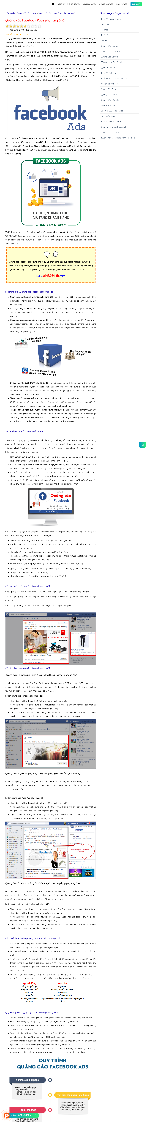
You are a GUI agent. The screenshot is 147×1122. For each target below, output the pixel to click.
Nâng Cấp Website (109, 84)
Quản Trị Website (108, 67)
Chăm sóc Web (89, 4)
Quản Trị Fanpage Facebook (113, 127)
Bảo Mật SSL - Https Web (112, 111)
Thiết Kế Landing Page (111, 19)
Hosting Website (108, 116)
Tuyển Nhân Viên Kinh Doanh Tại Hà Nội (118, 138)
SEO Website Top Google (112, 62)
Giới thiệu (61, 4)
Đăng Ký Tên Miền (109, 105)
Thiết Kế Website (108, 73)
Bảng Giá (136, 4)
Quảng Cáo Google (109, 46)
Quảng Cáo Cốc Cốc (110, 100)
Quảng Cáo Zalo (108, 89)
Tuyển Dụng (106, 35)
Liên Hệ (104, 40)
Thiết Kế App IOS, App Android (114, 78)
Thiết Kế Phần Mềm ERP (111, 121)
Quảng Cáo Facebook (111, 51)
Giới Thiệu (105, 24)
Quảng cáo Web (106, 4)
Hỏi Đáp (104, 30)
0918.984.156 (51, 276)
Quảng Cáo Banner (109, 57)
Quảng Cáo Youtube (110, 132)
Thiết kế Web (74, 4)
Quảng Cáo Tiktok (109, 94)
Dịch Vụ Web (121, 4)
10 (39, 26)
